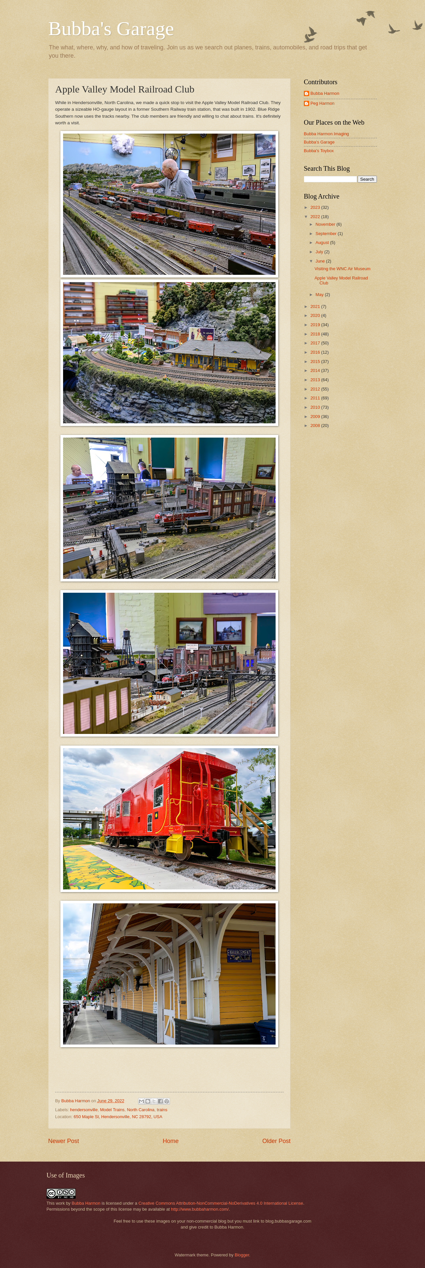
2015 (315, 361)
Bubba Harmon (324, 93)
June (320, 261)
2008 (315, 425)
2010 (315, 407)
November (325, 224)
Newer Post (63, 1141)
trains (162, 1109)
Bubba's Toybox (319, 150)
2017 (315, 342)
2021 (315, 306)
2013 (315, 379)
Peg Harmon (322, 103)
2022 (315, 216)
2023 (315, 207)
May (320, 294)
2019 (315, 324)
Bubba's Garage (111, 28)
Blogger (242, 1254)
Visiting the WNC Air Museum (342, 268)
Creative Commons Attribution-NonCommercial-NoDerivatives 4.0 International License (220, 1203)
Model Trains (112, 1109)
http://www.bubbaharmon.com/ (200, 1209)
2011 (315, 397)
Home (171, 1141)
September (326, 233)
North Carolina (140, 1109)
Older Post (276, 1141)
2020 (315, 315)
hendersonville (84, 1109)
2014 (315, 370)
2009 (315, 416)
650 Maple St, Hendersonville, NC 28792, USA (118, 1116)
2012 (315, 389)
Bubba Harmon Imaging (326, 133)
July (319, 251)
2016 (315, 352)
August (322, 242)
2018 (315, 334)
